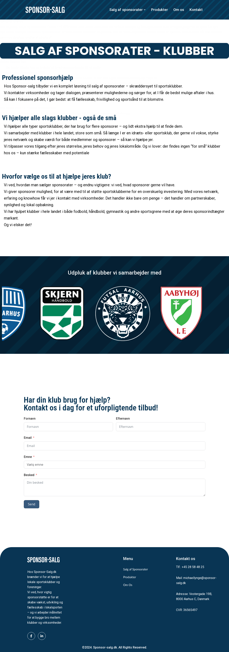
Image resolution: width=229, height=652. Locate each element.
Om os (178, 9)
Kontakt (196, 9)
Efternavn (123, 497)
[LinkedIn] (42, 636)
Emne (28, 535)
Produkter (159, 9)
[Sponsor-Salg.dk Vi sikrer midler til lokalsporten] (45, 10)
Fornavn (30, 497)
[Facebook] (31, 636)
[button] (145, 10)
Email (28, 516)
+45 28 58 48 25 (193, 567)
